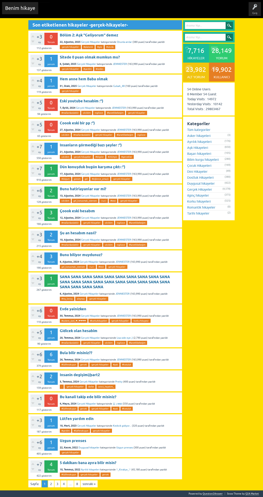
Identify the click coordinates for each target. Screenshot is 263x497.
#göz (99, 47)
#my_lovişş (67, 299)
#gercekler (126, 157)
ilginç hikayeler (198, 195)
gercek (83, 364)
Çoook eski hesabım (77, 211)
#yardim (87, 69)
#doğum (65, 179)
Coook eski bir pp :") (77, 123)
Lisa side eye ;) (125, 337)
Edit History (65, 11)
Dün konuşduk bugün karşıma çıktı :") (92, 167)
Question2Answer (213, 493)
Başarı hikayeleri (199, 153)
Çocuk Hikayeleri (199, 165)
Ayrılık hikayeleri (90, 469)
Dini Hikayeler (197, 171)
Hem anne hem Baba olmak (84, 79)
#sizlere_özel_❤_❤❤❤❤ (73, 321)
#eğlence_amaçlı (100, 179)
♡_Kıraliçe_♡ (123, 469)
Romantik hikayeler (201, 207)
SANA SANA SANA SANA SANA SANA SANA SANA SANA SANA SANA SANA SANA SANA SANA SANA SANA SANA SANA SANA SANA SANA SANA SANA (115, 282)
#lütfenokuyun (68, 364)
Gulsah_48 (119, 86)
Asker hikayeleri (199, 136)
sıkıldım (87, 113)
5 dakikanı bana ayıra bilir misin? (88, 463)
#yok (115, 364)
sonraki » (89, 484)
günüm (77, 179)
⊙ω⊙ (103, 201)
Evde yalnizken (73, 309)
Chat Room (47, 11)
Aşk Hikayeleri (197, 147)
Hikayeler (81, 11)
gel (86, 179)
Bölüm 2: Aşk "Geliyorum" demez (89, 35)
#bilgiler (99, 157)
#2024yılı (112, 157)
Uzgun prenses (73, 441)
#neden (99, 69)
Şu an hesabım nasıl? (78, 233)
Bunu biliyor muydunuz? (81, 255)
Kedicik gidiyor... (122, 425)
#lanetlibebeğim (115, 113)
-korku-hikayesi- (141, 321)
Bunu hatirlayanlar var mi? (83, 189)
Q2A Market (252, 493)
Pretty (118, 381)
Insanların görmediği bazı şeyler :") (91, 145)
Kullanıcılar (128, 11)
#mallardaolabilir (70, 113)
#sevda (110, 47)
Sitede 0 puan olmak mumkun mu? (90, 57)
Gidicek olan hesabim (78, 331)
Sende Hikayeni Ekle (151, 11)
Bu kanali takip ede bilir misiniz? (88, 397)
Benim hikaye (20, 8)
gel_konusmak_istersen (85, 201)
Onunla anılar (124, 42)
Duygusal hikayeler (89, 447)
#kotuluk (126, 364)
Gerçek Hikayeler (90, 42)
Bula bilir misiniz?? (76, 353)
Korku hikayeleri (199, 201)
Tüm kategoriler (198, 130)
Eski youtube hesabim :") (81, 101)
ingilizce (99, 113)
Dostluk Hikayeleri (200, 177)
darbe (91, 386)
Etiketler (95, 11)
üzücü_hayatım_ (106, 386)
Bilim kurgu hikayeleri (203, 159)
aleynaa (81, 299)
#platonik (88, 47)
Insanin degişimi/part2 (80, 375)
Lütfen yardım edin (77, 418)
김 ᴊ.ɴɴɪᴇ (117, 403)
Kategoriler (111, 11)
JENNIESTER (120, 64)
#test (113, 201)
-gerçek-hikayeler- (70, 47)
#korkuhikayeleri (98, 321)
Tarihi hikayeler (198, 213)
